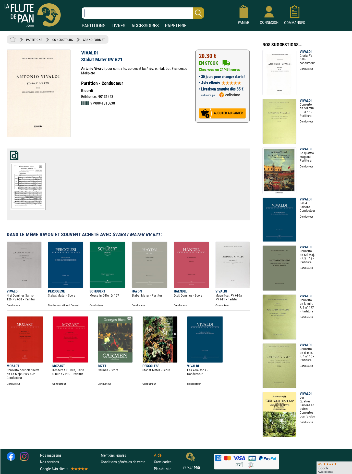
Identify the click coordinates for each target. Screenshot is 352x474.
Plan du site (162, 468)
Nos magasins (51, 455)
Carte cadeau (163, 462)
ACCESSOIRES (145, 26)
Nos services (49, 462)
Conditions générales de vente (126, 462)
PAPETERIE (175, 26)
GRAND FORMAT (94, 40)
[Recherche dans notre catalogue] (143, 13)
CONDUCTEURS (62, 40)
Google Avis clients (63, 468)
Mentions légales (113, 455)
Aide (158, 455)
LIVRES (118, 26)
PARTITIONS (93, 26)
